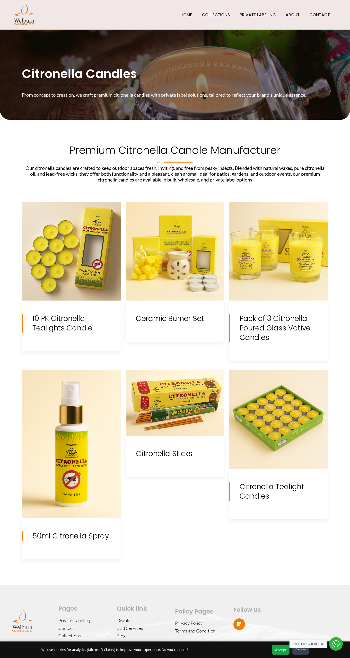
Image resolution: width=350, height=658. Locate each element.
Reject (300, 649)
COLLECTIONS (216, 15)
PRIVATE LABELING (258, 15)
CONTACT (319, 15)
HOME (186, 15)
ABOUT (293, 15)
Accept (281, 649)
